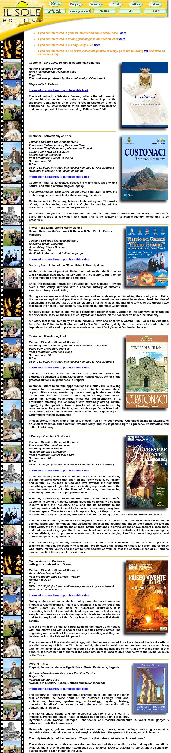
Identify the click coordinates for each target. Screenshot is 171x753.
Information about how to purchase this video (59, 176)
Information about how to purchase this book (58, 90)
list (146, 51)
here (123, 33)
